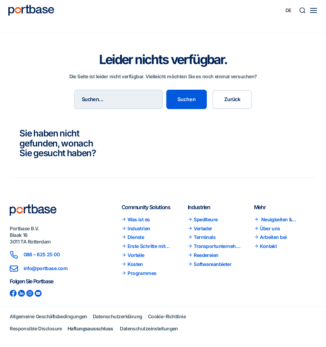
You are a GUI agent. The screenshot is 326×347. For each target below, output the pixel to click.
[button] (302, 10)
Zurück (232, 99)
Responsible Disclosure (36, 328)
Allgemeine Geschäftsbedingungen (48, 316)
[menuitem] (289, 10)
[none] (289, 10)
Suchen (186, 99)
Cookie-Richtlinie (167, 316)
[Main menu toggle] (313, 10)
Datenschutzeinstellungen (149, 328)
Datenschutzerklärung (117, 316)
